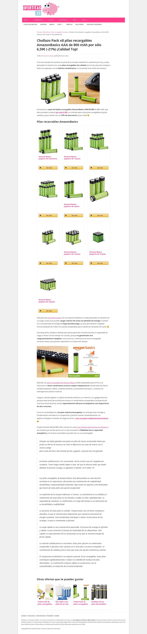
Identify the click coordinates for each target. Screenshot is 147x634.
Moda (28, 20)
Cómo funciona (40, 615)
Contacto (24, 615)
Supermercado (40, 20)
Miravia (51, 24)
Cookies (56, 615)
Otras (61, 24)
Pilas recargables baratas (59, 32)
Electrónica (65, 20)
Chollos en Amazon (30, 24)
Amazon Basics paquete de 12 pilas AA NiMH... (72, 253)
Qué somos (31, 615)
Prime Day (69, 24)
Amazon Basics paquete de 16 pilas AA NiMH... (97, 253)
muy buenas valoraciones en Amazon (92, 427)
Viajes (76, 20)
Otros (86, 20)
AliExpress (43, 24)
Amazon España (48, 56)
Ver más (49, 168)
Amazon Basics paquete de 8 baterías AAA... (48, 158)
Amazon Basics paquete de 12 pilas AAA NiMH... (72, 158)
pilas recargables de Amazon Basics (61, 382)
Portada (39, 32)
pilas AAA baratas (54, 318)
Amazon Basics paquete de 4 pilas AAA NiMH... (71, 205)
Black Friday (79, 24)
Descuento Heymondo (94, 24)
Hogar (53, 20)
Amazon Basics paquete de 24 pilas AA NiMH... (47, 301)
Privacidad (50, 615)
